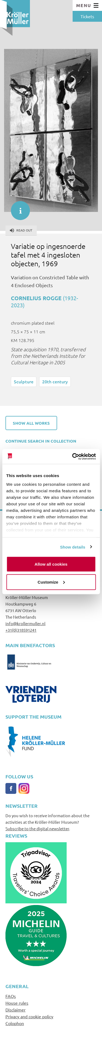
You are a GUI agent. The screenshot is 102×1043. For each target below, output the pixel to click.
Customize (51, 582)
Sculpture (23, 381)
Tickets (87, 16)
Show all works (31, 423)
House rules (16, 1003)
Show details (72, 546)
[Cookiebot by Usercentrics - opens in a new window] (73, 456)
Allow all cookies (51, 564)
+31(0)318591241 (20, 629)
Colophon (14, 1023)
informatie (17, 208)
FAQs (10, 996)
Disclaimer (15, 1009)
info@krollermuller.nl (25, 623)
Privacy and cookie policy (29, 1016)
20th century (55, 381)
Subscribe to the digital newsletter (37, 828)
